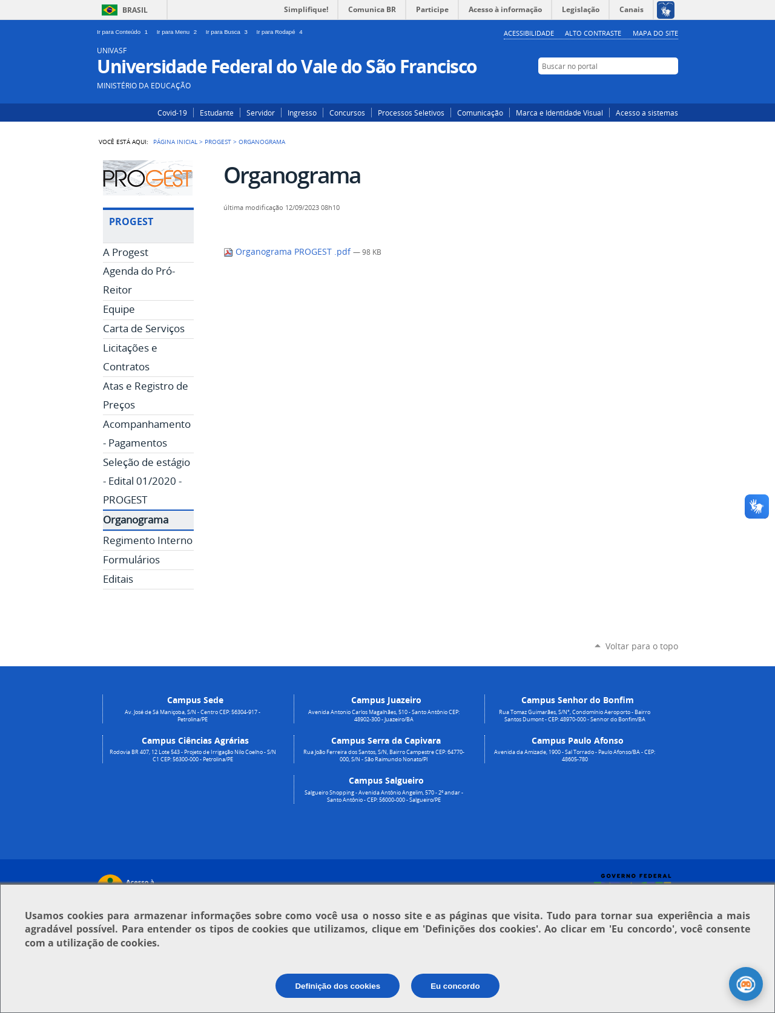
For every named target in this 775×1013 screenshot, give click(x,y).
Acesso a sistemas (647, 112)
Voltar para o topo (641, 646)
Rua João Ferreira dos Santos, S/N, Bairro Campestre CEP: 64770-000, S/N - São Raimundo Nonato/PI (383, 756)
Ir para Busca (229, 31)
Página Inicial (175, 141)
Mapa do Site (655, 33)
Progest (218, 141)
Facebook (652, 89)
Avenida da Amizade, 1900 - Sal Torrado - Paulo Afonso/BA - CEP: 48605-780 (574, 756)
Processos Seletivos (411, 112)
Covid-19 (172, 112)
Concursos (347, 112)
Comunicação (480, 112)
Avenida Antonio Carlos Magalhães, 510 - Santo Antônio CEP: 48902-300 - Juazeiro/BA (384, 716)
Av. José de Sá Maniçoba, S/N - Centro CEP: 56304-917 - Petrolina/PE (192, 716)
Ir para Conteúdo (124, 31)
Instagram (634, 89)
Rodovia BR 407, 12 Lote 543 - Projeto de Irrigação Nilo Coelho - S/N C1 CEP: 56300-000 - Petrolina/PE (193, 756)
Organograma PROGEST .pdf (288, 251)
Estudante (217, 112)
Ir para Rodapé (281, 31)
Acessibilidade (529, 33)
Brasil (135, 10)
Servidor (260, 112)
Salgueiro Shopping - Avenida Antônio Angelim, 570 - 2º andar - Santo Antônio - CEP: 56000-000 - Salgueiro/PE (384, 796)
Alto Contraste (593, 33)
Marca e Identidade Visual (559, 112)
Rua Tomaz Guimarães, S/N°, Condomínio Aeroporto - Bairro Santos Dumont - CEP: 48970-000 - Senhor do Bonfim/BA (574, 716)
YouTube (670, 89)
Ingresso (302, 112)
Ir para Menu (179, 31)
